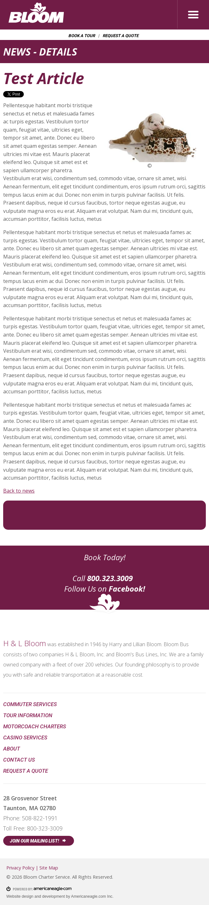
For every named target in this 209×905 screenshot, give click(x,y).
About (11, 748)
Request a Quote (120, 35)
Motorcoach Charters (34, 726)
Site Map (48, 868)
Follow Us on (104, 588)
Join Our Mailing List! (35, 840)
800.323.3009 (110, 578)
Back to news (19, 490)
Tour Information (27, 715)
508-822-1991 (39, 818)
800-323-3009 (45, 828)
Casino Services (25, 737)
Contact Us (19, 760)
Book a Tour (82, 35)
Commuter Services (30, 704)
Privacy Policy (20, 868)
